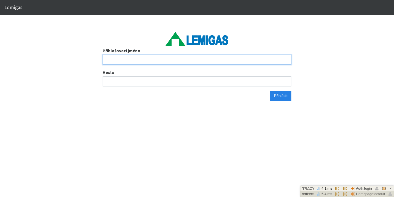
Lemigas (13, 7)
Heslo (108, 72)
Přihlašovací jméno (121, 50)
